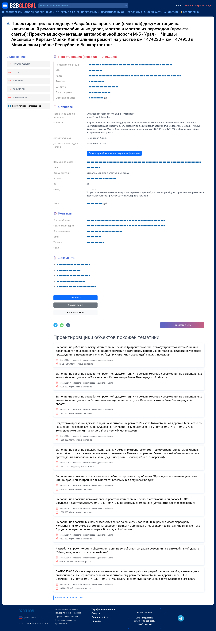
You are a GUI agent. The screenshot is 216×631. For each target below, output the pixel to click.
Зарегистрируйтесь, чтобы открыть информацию (114, 153)
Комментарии (20, 97)
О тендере (18, 72)
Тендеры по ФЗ (65, 12)
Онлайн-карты (153, 12)
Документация (75, 305)
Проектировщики (112, 12)
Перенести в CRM (182, 325)
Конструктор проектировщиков (26, 106)
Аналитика (171, 12)
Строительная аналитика (66, 616)
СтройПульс (191, 12)
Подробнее (75, 297)
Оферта (95, 613)
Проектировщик (21, 64)
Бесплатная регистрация (198, 5)
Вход (178, 5)
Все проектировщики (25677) (70, 597)
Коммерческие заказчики (66, 609)
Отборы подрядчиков (38, 12)
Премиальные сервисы (65, 620)
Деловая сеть (61, 623)
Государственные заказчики (68, 613)
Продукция (134, 12)
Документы (19, 89)
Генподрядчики (87, 12)
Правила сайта (99, 617)
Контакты (18, 81)
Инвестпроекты (12, 12)
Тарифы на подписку (103, 609)
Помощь (96, 621)
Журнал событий (75, 312)
